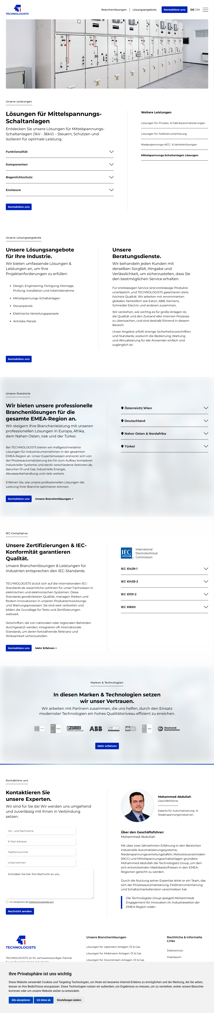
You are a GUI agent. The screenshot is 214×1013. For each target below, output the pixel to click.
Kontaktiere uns (174, 9)
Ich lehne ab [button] (44, 1000)
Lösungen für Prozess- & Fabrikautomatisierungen (173, 123)
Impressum (174, 957)
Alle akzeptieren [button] (21, 1000)
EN (198, 9)
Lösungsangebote (145, 9)
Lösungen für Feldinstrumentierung (164, 133)
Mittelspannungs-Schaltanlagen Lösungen (169, 155)
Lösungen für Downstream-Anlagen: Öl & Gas (115, 960)
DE (192, 9)
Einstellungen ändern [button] (69, 1000)
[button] (60, 152)
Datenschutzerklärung (41, 902)
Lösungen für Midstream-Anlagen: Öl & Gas (113, 953)
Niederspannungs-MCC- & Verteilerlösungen (169, 144)
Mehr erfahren (107, 746)
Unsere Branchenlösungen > (54, 498)
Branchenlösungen (114, 9)
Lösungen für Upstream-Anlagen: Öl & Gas (113, 946)
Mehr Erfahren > (46, 648)
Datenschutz (175, 950)
